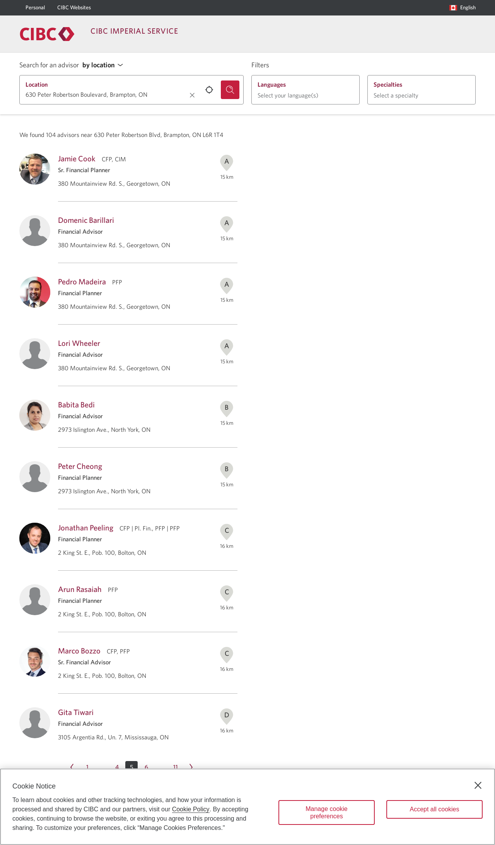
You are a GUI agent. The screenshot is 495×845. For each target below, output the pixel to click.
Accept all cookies (434, 809)
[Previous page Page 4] (72, 767)
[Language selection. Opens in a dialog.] (462, 7)
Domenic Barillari (86, 220)
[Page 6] (146, 767)
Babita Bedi (76, 404)
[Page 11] (175, 767)
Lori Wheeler (79, 343)
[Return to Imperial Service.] (47, 34)
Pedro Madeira (82, 281)
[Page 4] (117, 767)
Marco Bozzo (79, 650)
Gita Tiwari (76, 712)
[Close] (478, 785)
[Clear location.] (192, 95)
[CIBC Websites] (74, 7)
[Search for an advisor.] (230, 89)
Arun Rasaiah (80, 589)
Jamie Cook (77, 158)
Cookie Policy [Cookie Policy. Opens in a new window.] (191, 809)
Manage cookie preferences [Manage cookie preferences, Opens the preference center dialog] (327, 812)
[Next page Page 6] (191, 767)
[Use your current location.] (209, 90)
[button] (104, 65)
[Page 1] (87, 767)
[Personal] (35, 7)
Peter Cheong (80, 466)
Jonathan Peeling (85, 527)
